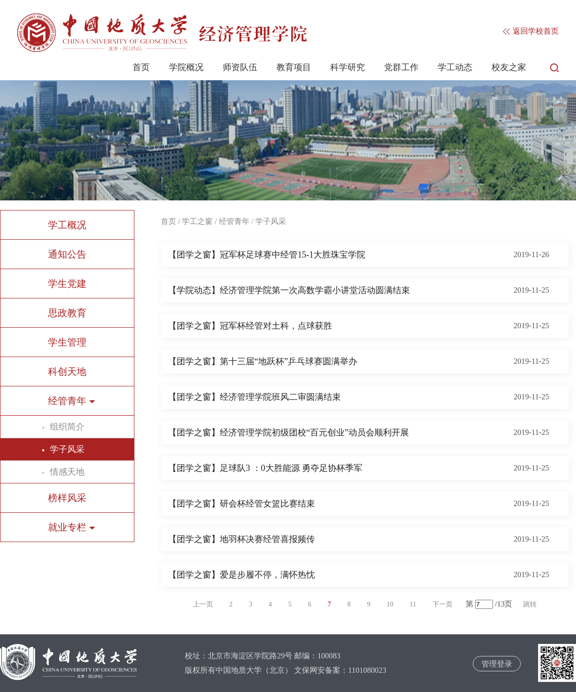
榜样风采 (67, 498)
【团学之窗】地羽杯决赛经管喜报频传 (241, 539)
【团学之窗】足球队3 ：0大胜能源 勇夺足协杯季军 (265, 468)
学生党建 (67, 283)
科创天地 (67, 371)
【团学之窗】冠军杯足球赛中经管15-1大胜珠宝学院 (266, 255)
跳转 (530, 604)
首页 (141, 67)
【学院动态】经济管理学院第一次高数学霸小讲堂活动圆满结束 (289, 290)
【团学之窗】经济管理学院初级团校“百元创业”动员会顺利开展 (288, 432)
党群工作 (401, 67)
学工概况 (67, 225)
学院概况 (186, 67)
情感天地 (67, 472)
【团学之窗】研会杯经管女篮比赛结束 (241, 503)
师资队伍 (240, 67)
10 (390, 604)
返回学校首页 (531, 31)
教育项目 (293, 67)
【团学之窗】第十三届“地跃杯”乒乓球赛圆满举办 (262, 361)
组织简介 (67, 427)
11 (413, 604)
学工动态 (455, 67)
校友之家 (509, 67)
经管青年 (234, 221)
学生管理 (67, 342)
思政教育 (67, 313)
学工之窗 (197, 221)
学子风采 (67, 449)
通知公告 (67, 254)
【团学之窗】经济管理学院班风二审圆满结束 (254, 397)
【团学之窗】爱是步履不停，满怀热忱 (241, 575)
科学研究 (347, 67)
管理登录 (496, 664)
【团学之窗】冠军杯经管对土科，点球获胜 (250, 326)
